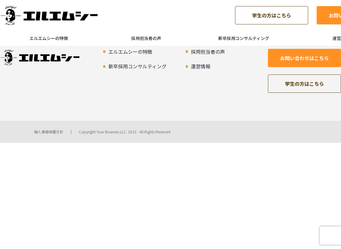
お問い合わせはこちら (304, 58)
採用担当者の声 (146, 38)
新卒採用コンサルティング (243, 38)
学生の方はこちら (271, 15)
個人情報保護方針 (48, 132)
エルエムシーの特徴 (49, 38)
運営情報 (200, 66)
